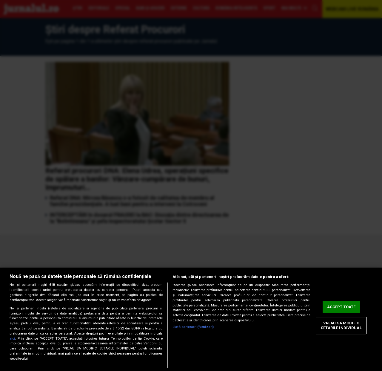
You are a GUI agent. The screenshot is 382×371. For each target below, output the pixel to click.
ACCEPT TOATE (341, 307)
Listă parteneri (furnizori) (193, 327)
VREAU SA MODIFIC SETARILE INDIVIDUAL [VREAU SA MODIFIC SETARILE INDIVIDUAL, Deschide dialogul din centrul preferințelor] (341, 325)
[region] (191, 319)
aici (12, 339)
